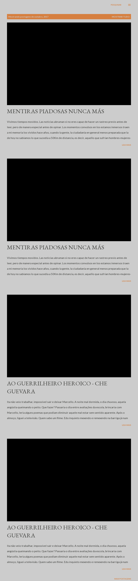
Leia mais (126, 145)
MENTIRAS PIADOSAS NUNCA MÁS (55, 111)
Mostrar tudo (121, 16)
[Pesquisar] (116, 4)
